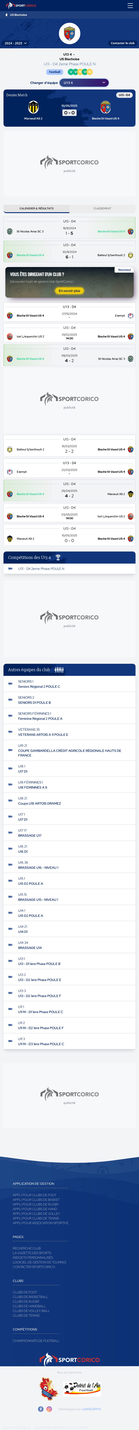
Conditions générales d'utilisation (61, 1428)
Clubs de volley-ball (31, 1311)
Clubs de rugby (26, 1301)
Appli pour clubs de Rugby (36, 1204)
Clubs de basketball (30, 1297)
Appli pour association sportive (40, 1223)
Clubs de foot (25, 1292)
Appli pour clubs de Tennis (36, 1218)
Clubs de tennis (26, 1315)
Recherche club (27, 1248)
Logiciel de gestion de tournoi (39, 1262)
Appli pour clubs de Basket (36, 1200)
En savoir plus (69, 291)
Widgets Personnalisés (33, 1257)
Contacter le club (123, 43)
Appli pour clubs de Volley (36, 1214)
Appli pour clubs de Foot (34, 1195)
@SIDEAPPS (91, 1409)
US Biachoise (18, 15)
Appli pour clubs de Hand (35, 1209)
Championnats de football (36, 1341)
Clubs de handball (29, 1306)
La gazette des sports (32, 1253)
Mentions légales (17, 1428)
